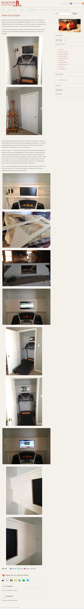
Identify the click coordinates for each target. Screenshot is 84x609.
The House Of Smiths (63, 62)
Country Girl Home (63, 52)
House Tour (44, 10)
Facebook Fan (65, 3)
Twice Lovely (62, 66)
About (22, 10)
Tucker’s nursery (34, 22)
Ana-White (61, 49)
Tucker (53, 10)
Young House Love (63, 68)
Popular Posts (12, 10)
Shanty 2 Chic (62, 60)
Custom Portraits (32, 10)
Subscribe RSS (77, 3)
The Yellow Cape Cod (63, 64)
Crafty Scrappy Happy (63, 54)
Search (56, 13)
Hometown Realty (64, 10)
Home (3, 10)
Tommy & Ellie (11, 4)
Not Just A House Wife (63, 58)
